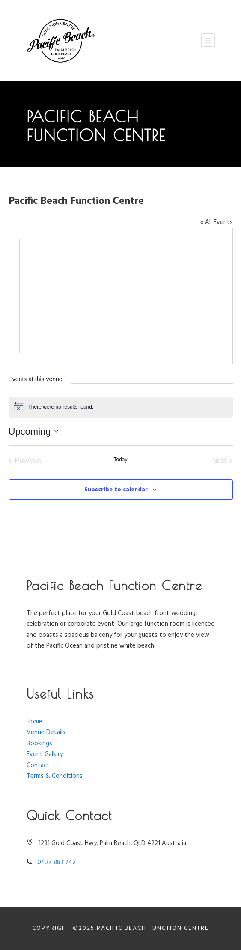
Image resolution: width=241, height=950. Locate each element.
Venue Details (46, 732)
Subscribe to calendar (116, 490)
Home (34, 722)
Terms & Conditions (55, 776)
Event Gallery (45, 754)
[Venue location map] (121, 296)
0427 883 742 (56, 862)
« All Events (216, 222)
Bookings (39, 743)
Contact (38, 765)
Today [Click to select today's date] (120, 460)
